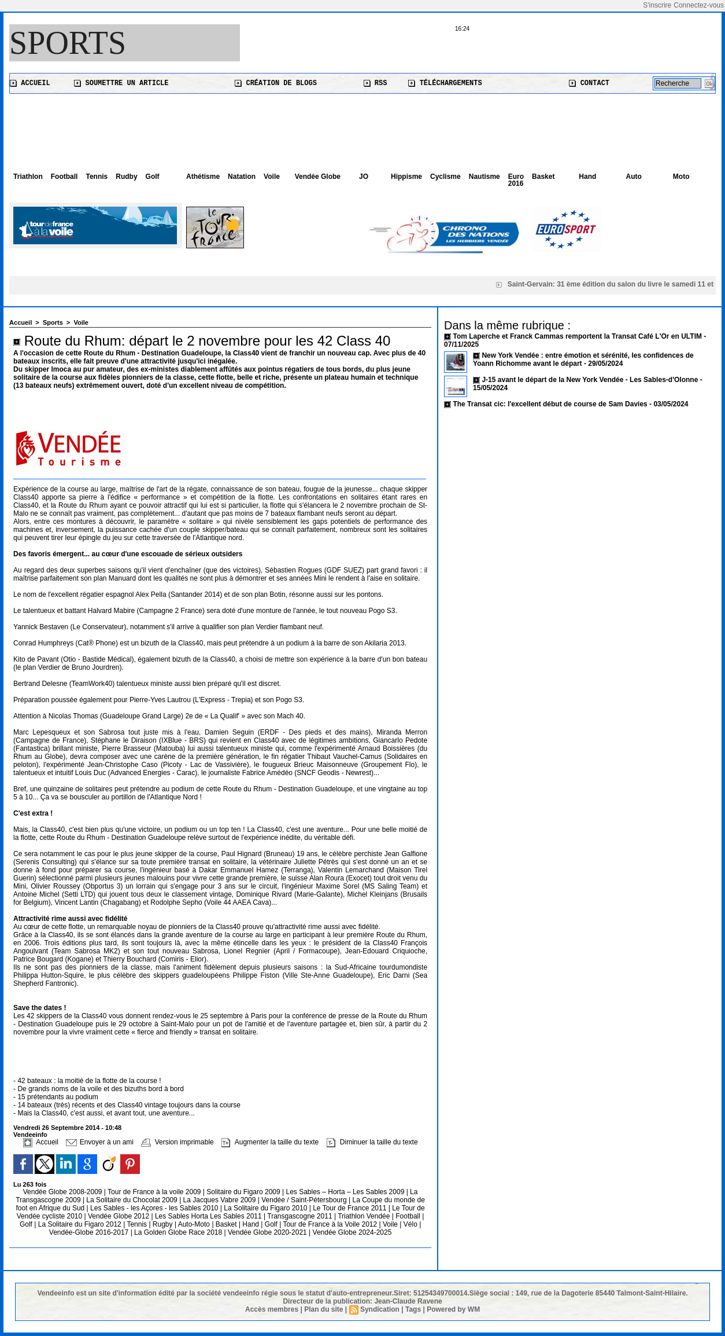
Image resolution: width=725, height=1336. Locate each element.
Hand (587, 176)
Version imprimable (177, 1142)
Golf (153, 176)
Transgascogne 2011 (300, 1216)
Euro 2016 (516, 180)
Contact (589, 83)
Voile (272, 176)
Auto (634, 176)
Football (64, 176)
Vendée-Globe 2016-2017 (88, 1232)
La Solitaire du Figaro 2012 (80, 1224)
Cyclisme (445, 176)
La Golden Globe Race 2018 (179, 1232)
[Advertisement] (362, 126)
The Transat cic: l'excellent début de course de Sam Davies (550, 404)
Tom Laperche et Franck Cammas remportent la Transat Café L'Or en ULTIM (577, 336)
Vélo (410, 1224)
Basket (543, 176)
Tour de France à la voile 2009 (155, 1192)
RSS (375, 83)
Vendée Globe (318, 176)
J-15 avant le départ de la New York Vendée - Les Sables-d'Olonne (591, 380)
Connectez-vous (699, 5)
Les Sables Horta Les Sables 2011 (208, 1216)
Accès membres (271, 1309)
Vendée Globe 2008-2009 (63, 1192)
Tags (413, 1309)
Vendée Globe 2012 (119, 1216)
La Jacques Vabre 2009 (220, 1200)
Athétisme (203, 176)
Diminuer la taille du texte (372, 1142)
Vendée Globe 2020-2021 (268, 1232)
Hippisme (406, 176)
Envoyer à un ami (100, 1142)
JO (363, 176)
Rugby (164, 1224)
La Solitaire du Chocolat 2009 (132, 1200)
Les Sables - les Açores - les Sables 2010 (155, 1208)
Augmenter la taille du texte (270, 1142)
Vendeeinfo (30, 1134)
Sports (67, 43)
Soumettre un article (121, 83)
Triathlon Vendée (365, 1216)
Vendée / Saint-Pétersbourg (305, 1200)
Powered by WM (453, 1309)
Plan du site (323, 1309)
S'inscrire (657, 5)
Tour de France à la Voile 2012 (331, 1224)
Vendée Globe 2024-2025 (352, 1232)
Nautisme (484, 176)
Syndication (380, 1309)
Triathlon (28, 176)
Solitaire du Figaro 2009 (244, 1192)
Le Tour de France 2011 (349, 1208)
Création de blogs (276, 83)
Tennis (97, 176)
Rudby (126, 176)
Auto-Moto (195, 1224)
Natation (242, 176)
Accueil (30, 83)
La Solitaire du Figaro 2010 (266, 1208)
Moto (681, 176)
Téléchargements (445, 83)
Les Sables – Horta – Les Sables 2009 (346, 1192)
